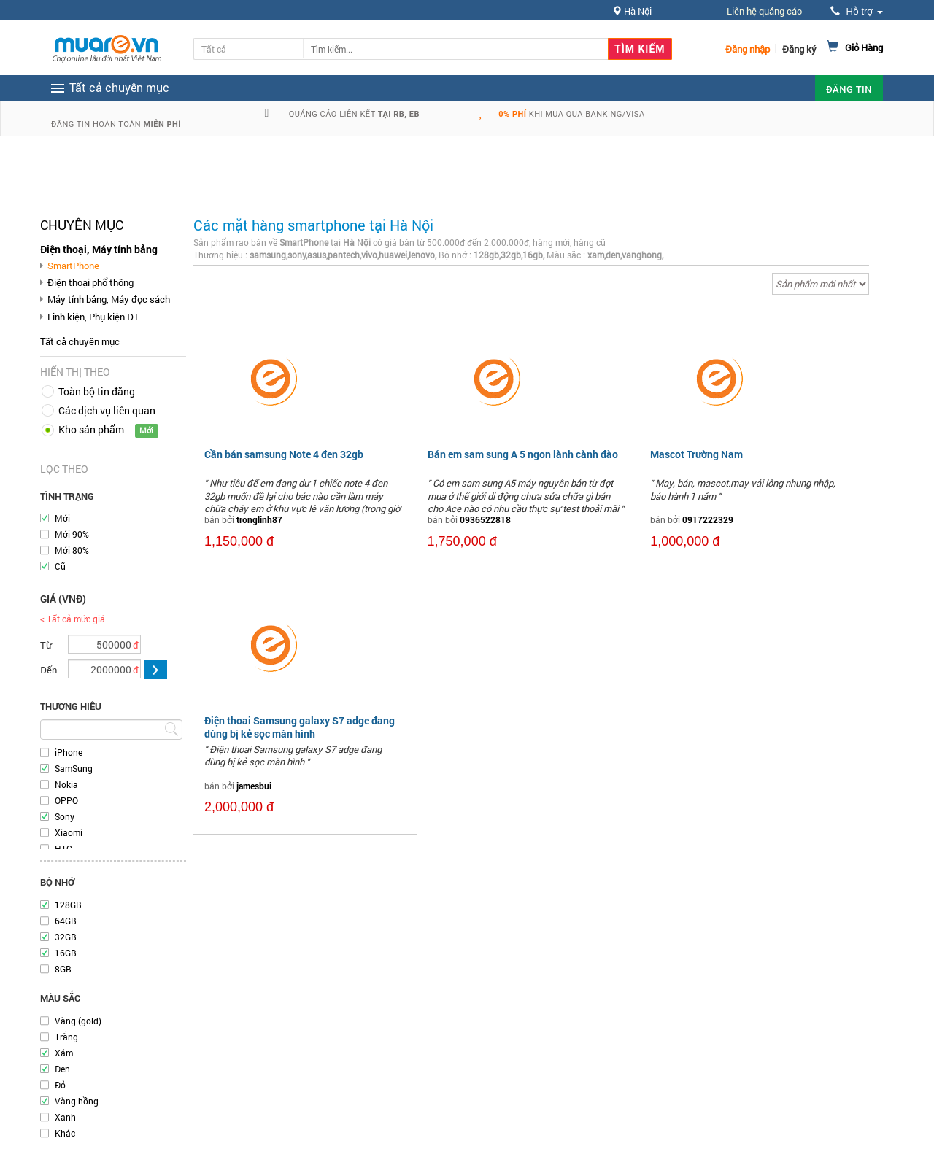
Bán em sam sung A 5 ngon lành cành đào (523, 454)
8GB (63, 969)
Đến (48, 669)
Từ (46, 644)
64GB (66, 920)
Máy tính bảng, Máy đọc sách (108, 299)
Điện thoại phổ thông (90, 282)
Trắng (66, 1036)
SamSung (74, 768)
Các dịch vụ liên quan (106, 410)
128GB (68, 904)
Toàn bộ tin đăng (96, 391)
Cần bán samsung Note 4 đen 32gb (283, 454)
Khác (65, 1133)
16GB (66, 953)
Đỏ (60, 1085)
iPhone (68, 752)
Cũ (60, 566)
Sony (64, 816)
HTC (63, 848)
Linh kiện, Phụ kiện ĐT (93, 316)
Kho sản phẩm (91, 429)
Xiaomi (68, 832)
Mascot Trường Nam (696, 454)
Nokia (66, 784)
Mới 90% (72, 534)
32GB (66, 937)
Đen (62, 1069)
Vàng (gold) (78, 1020)
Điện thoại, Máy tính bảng (99, 249)
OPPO (66, 800)
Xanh (65, 1117)
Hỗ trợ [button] (856, 11)
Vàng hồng (77, 1101)
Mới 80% (72, 550)
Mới (62, 518)
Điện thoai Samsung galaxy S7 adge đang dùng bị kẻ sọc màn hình (299, 726)
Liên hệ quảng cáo (764, 11)
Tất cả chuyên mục (80, 341)
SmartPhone (73, 265)
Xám (64, 1053)
